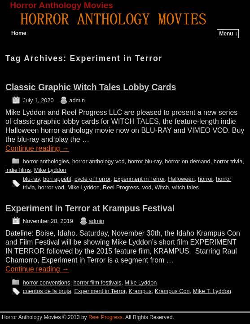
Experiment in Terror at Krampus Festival (90, 208)
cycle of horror (92, 178)
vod (147, 187)
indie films (18, 169)
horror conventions (46, 282)
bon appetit (57, 178)
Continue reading (37, 148)
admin (77, 100)
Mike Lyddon (50, 169)
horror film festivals (97, 282)
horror (205, 178)
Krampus (140, 291)
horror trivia (228, 161)
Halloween (181, 178)
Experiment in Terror (139, 178)
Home (18, 33)
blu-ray (31, 178)
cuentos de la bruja (47, 291)
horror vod (51, 187)
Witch (161, 187)
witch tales (185, 187)
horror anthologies (46, 161)
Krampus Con (172, 291)
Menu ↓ (228, 34)
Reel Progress (121, 187)
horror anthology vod (98, 161)
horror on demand (187, 161)
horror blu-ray (145, 161)
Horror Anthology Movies (61, 5)
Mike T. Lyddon (212, 291)
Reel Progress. (106, 317)
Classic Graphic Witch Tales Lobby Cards (90, 87)
